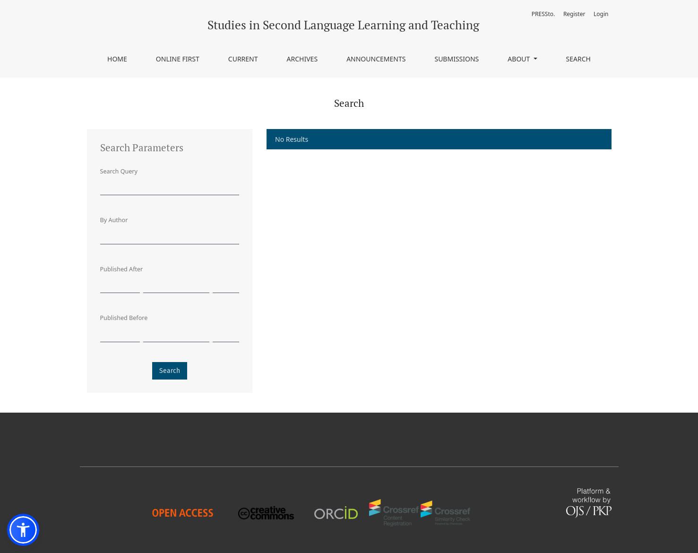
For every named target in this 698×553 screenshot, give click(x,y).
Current (243, 58)
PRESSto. (543, 14)
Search (578, 58)
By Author (114, 220)
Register (574, 14)
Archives (302, 58)
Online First (177, 58)
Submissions (456, 58)
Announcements (375, 58)
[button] (23, 530)
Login (601, 14)
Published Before (124, 318)
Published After (121, 269)
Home (117, 58)
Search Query (119, 171)
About (520, 58)
